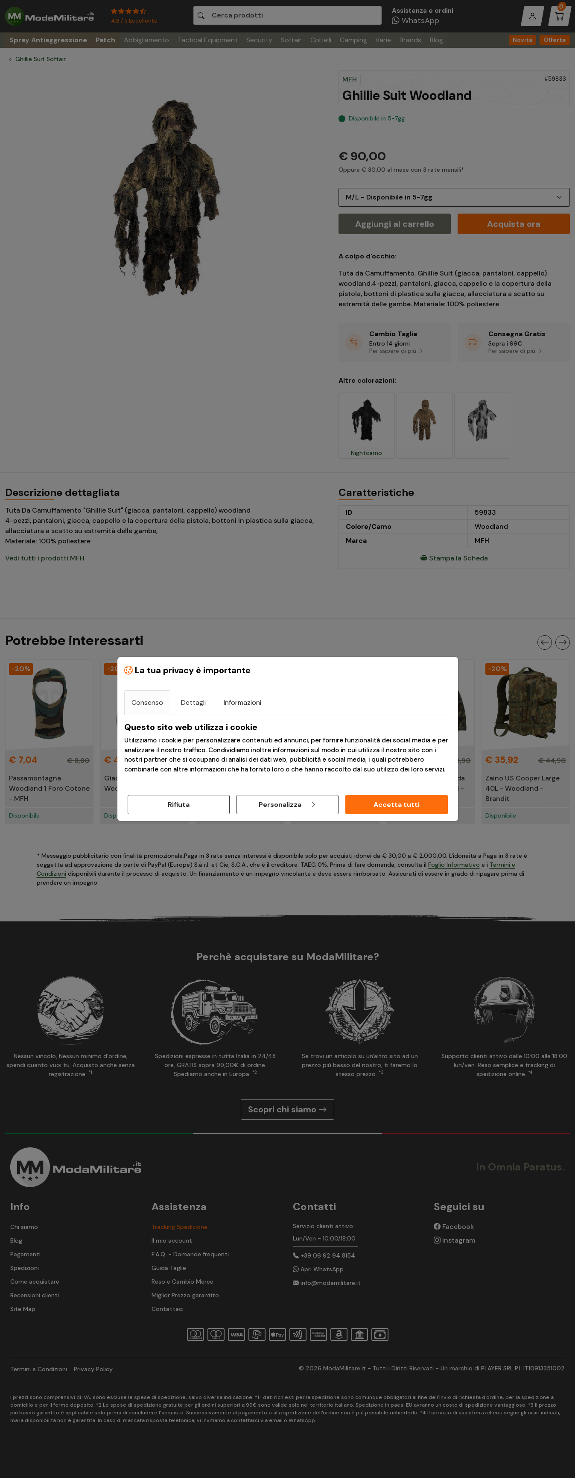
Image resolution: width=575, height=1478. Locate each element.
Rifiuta (179, 804)
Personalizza (288, 804)
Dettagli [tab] (193, 702)
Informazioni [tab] (242, 702)
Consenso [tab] (147, 702)
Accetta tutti (397, 804)
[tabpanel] (287, 748)
